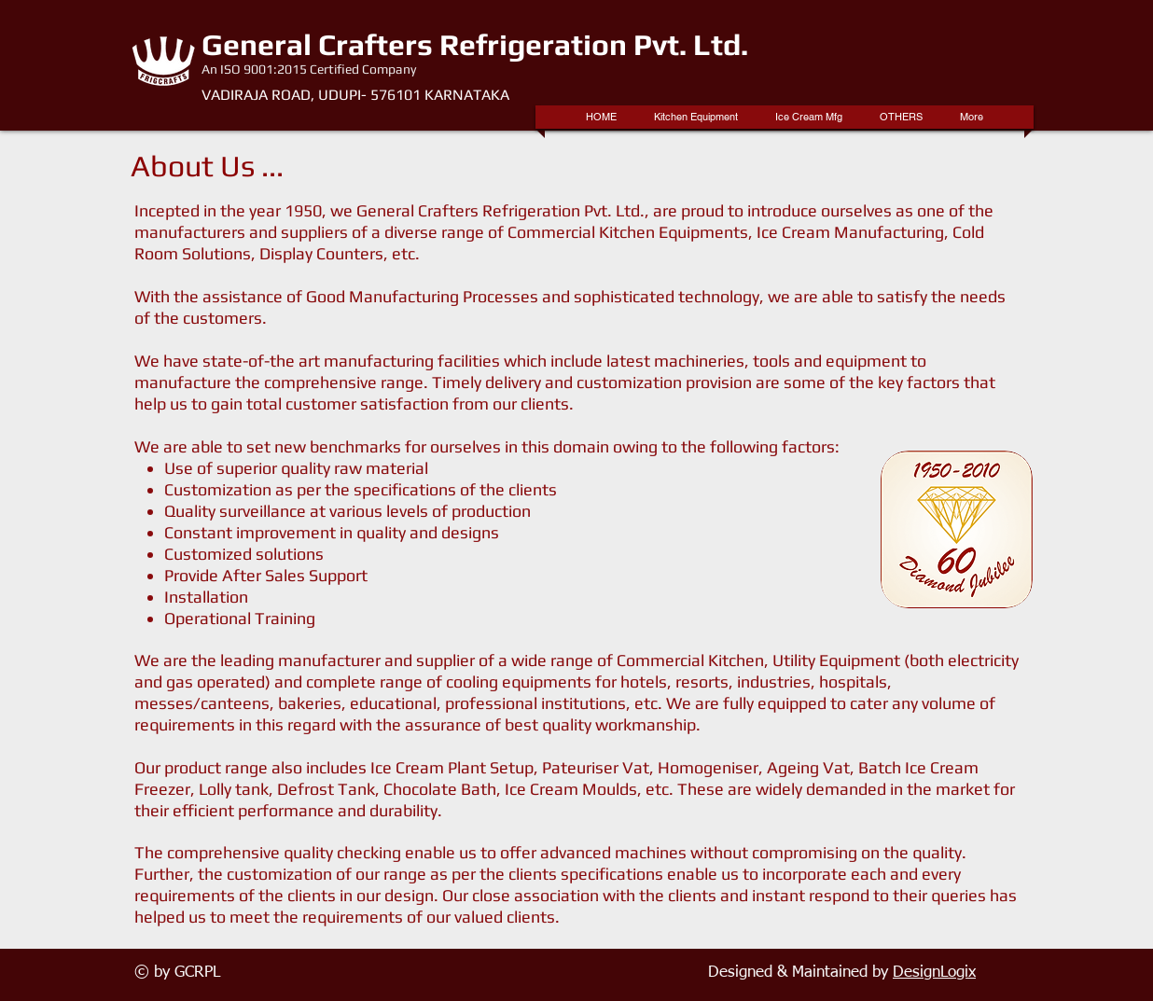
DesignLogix (934, 972)
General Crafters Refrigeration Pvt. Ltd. (474, 44)
